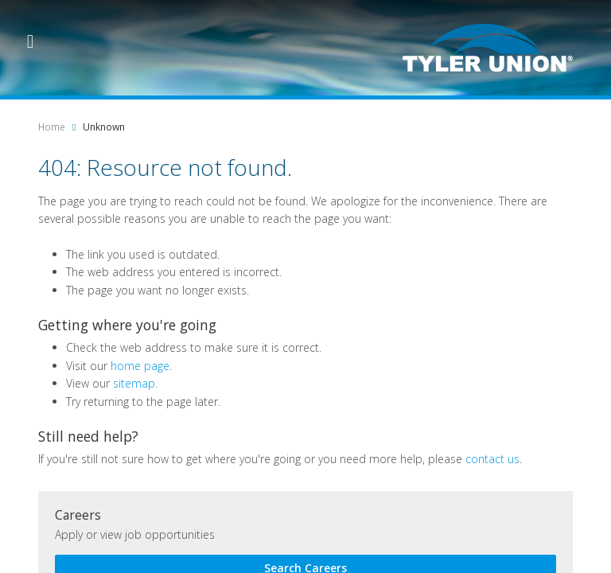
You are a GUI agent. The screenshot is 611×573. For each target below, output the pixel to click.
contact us (492, 458)
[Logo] (488, 48)
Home (51, 127)
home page (140, 365)
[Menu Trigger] (30, 40)
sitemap (134, 383)
